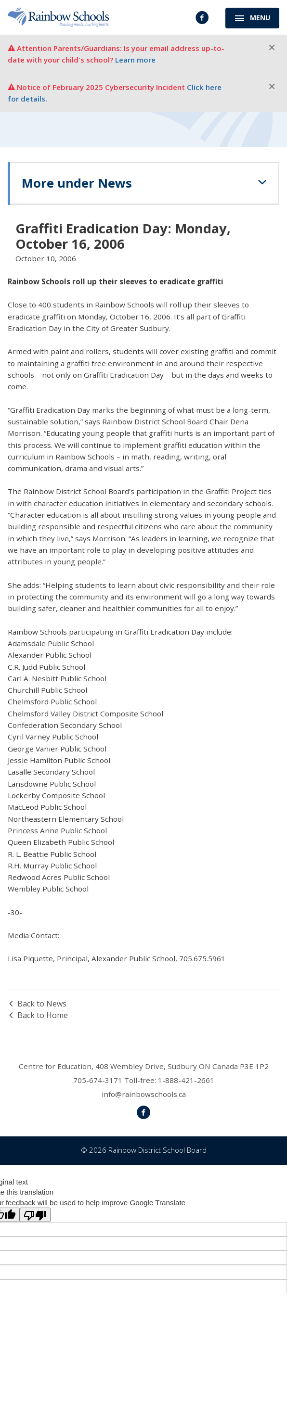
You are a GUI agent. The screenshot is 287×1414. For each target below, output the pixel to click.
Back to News (37, 1003)
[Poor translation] (35, 1215)
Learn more (135, 59)
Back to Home (38, 1015)
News (150, 182)
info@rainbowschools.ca (144, 1094)
